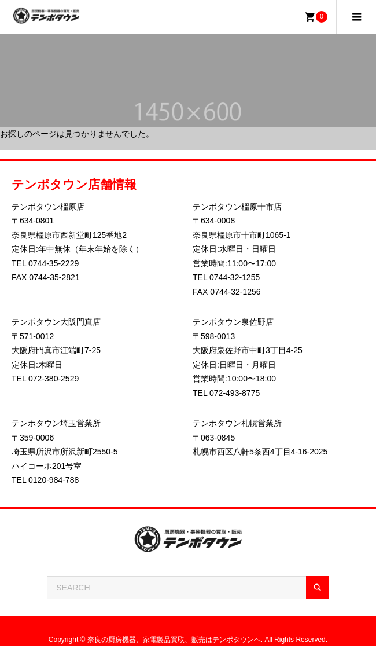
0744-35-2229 (53, 263)
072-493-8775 (234, 393)
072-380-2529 (53, 378)
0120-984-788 (53, 479)
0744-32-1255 (234, 277)
